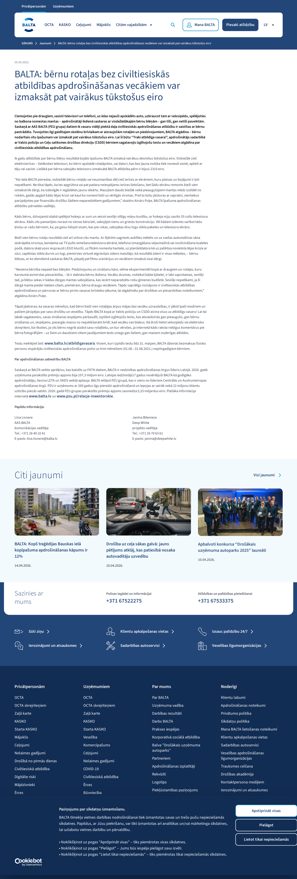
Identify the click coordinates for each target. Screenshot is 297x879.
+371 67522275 (124, 600)
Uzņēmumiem (63, 6)
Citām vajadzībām (135, 24)
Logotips (159, 782)
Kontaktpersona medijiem (242, 782)
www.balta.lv (40, 396)
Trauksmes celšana (237, 766)
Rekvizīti (159, 774)
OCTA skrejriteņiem (30, 705)
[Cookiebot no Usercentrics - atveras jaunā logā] (28, 866)
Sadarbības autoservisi (240, 745)
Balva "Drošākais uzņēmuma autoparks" (176, 747)
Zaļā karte (23, 713)
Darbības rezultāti (167, 713)
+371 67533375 (215, 600)
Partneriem (161, 758)
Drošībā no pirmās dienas (36, 761)
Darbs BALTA (162, 721)
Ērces (19, 792)
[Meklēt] (173, 25)
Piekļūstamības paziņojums (175, 790)
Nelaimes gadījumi (30, 753)
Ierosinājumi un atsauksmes (244, 790)
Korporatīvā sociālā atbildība (176, 737)
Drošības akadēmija (237, 774)
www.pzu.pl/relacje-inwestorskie (85, 396)
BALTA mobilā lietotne (239, 798)
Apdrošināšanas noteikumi (243, 705)
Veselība (90, 737)
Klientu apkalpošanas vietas (244, 737)
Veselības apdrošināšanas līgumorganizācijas (242, 755)
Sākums (27, 43)
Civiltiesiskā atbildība (32, 768)
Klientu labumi (233, 697)
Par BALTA (160, 697)
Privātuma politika (236, 713)
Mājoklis (104, 24)
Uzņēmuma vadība (167, 705)
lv (270, 24)
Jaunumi (45, 43)
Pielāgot (260, 829)
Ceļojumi (83, 24)
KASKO (65, 24)
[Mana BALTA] (201, 25)
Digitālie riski (25, 776)
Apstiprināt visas (260, 815)
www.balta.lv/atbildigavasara (70, 343)
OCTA (49, 24)
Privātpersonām (34, 6)
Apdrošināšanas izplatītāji (173, 766)
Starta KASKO (26, 729)
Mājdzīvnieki (25, 784)
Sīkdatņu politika (235, 721)
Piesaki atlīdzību (240, 24)
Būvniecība (92, 792)
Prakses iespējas (165, 729)
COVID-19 (91, 768)
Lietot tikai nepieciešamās (260, 843)
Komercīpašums (96, 745)
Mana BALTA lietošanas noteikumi (249, 729)
